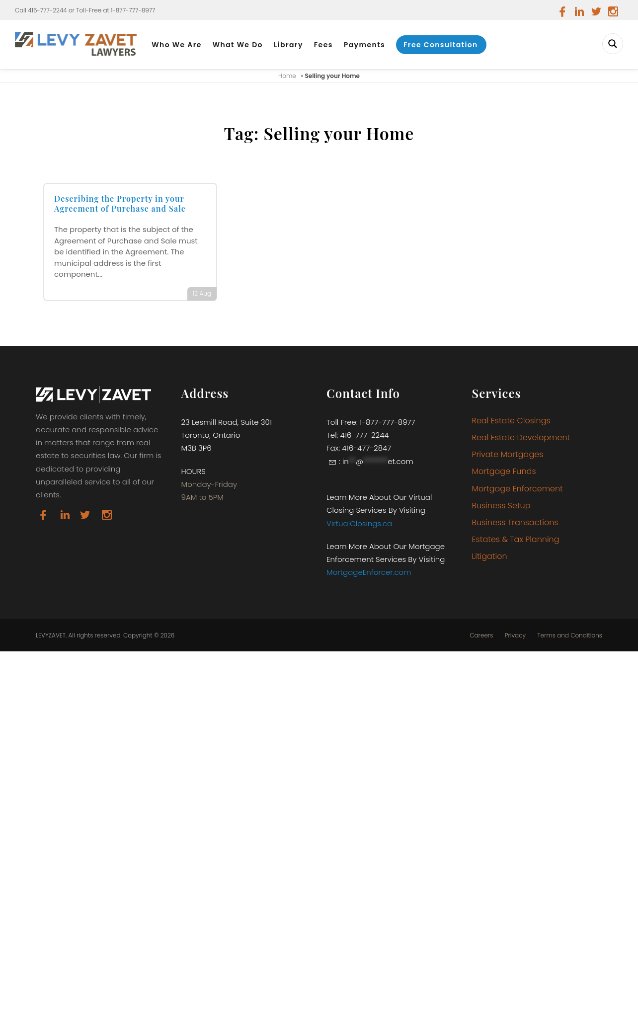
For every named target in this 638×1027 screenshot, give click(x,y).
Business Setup (501, 505)
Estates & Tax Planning (515, 539)
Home (287, 76)
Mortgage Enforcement (517, 488)
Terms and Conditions (569, 635)
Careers (481, 635)
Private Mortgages (508, 454)
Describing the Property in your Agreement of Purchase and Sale (120, 203)
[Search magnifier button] (613, 44)
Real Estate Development (521, 437)
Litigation (489, 556)
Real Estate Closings (511, 420)
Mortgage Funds (504, 471)
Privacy (515, 635)
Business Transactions (515, 522)
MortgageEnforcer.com (368, 572)
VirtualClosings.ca (359, 523)
